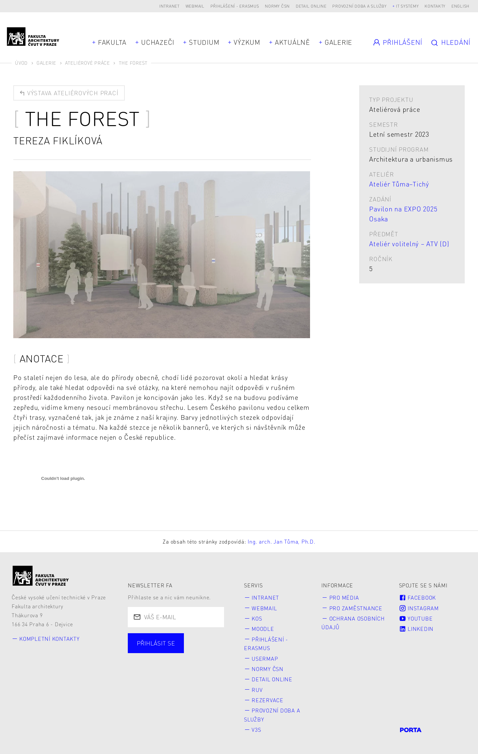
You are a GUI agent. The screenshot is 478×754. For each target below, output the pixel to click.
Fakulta (112, 42)
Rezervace (267, 700)
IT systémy (407, 6)
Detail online (311, 6)
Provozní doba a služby (359, 6)
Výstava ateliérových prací (69, 93)
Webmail (195, 6)
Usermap (265, 658)
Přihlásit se (156, 643)
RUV (257, 689)
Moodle (263, 628)
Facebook (417, 597)
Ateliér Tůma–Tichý (399, 184)
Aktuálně (292, 42)
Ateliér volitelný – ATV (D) (409, 243)
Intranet (169, 6)
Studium (204, 42)
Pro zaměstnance (355, 608)
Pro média (344, 597)
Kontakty (435, 6)
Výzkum (247, 42)
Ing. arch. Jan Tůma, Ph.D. (281, 541)
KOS (257, 618)
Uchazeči (157, 42)
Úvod (21, 63)
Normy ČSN (277, 6)
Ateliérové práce (87, 63)
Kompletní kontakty (49, 638)
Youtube (416, 618)
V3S (256, 729)
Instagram (419, 608)
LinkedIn (416, 628)
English (460, 6)
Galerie (338, 42)
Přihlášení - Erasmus (234, 6)
